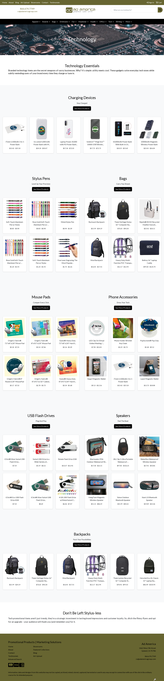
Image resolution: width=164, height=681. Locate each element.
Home (4, 2)
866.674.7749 (27, 8)
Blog (17, 2)
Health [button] (93, 21)
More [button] (128, 21)
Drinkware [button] (64, 21)
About (11, 2)
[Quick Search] (134, 10)
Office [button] (102, 21)
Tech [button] (110, 21)
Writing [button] (119, 21)
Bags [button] (54, 21)
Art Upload (25, 2)
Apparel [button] (35, 21)
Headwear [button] (82, 21)
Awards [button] (45, 21)
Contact (45, 2)
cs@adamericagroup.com (27, 11)
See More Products (82, 108)
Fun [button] (73, 21)
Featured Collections (41, 650)
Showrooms (35, 2)
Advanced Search (15, 659)
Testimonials (55, 2)
